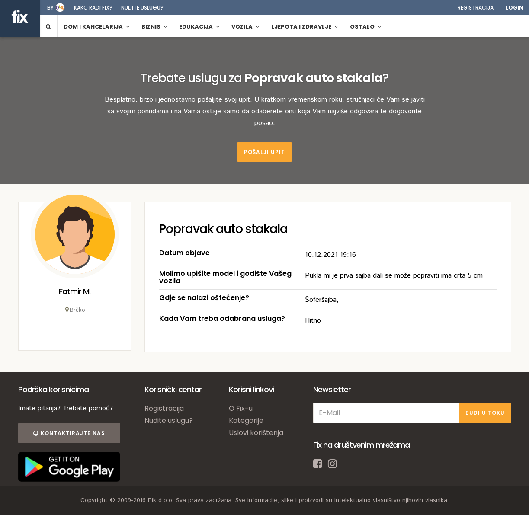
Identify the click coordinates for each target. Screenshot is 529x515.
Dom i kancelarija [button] (96, 26)
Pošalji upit (264, 152)
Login (514, 7)
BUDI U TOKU (485, 412)
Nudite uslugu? (142, 7)
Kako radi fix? (93, 7)
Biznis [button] (154, 26)
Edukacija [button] (199, 26)
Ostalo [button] (365, 26)
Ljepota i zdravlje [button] (304, 26)
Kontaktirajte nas (69, 433)
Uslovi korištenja (256, 433)
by (50, 7)
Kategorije (246, 420)
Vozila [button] (245, 26)
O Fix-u (241, 408)
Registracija (476, 7)
